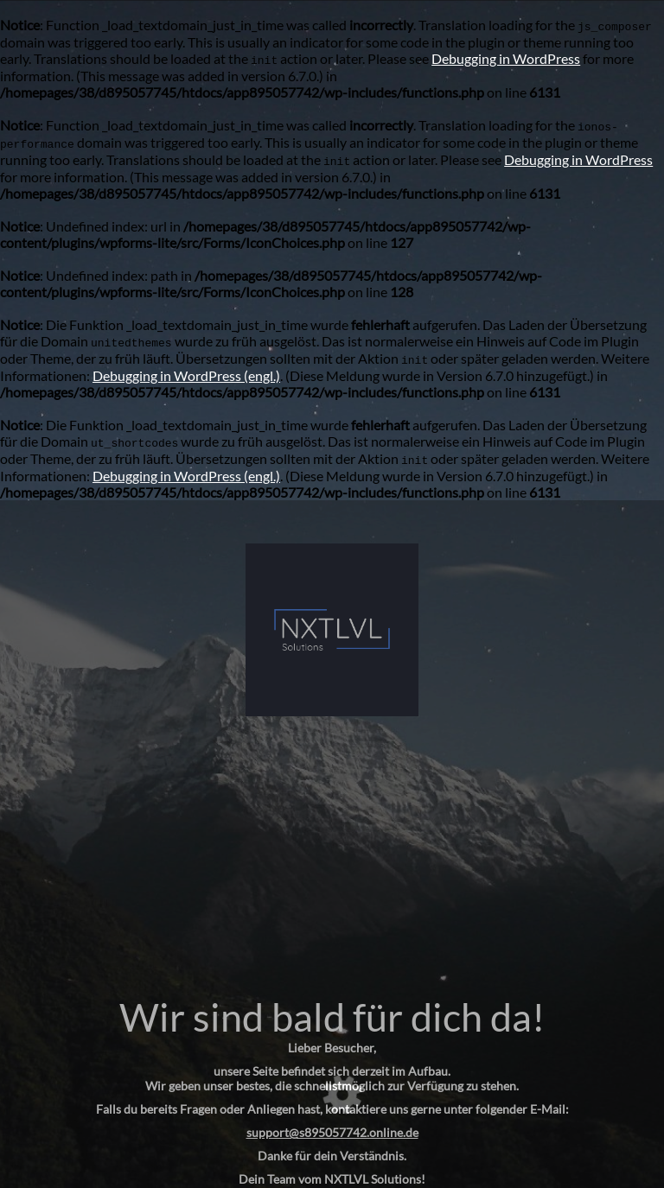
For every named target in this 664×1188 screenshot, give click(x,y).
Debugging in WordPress (505, 58)
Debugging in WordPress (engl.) (186, 375)
